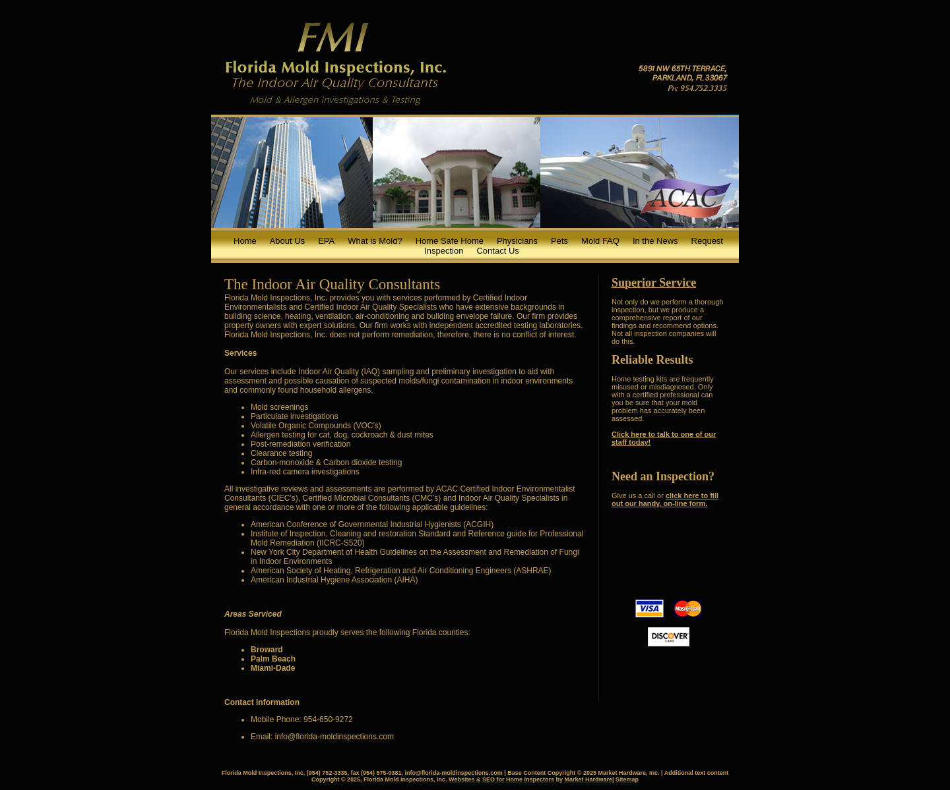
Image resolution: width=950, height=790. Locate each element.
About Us (287, 241)
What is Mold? (375, 241)
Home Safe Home (450, 241)
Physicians (517, 241)
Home (245, 241)
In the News (655, 241)
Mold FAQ (600, 241)
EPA (326, 241)
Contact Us (497, 251)
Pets (559, 241)
